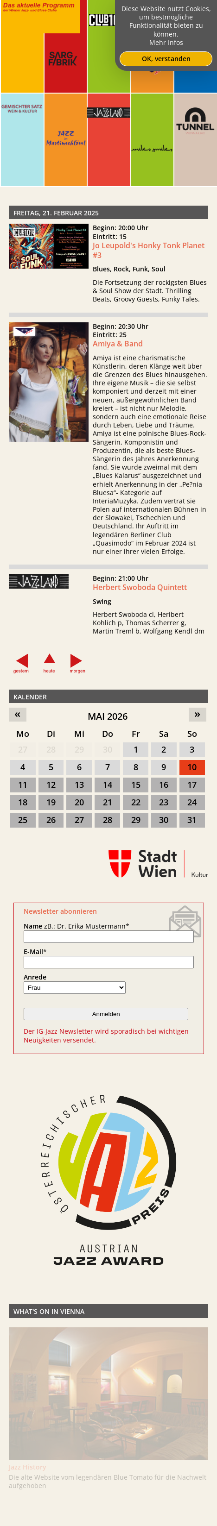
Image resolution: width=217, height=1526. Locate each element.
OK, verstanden (166, 58)
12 (51, 784)
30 (107, 749)
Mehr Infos (166, 42)
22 (135, 802)
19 (51, 802)
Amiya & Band (118, 371)
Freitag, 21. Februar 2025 (56, 212)
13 (79, 784)
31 (192, 819)
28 (51, 749)
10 (192, 766)
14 (107, 784)
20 (79, 802)
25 (22, 819)
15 (135, 784)
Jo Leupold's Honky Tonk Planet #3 (148, 250)
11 (22, 784)
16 (163, 784)
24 (192, 802)
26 (51, 819)
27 (22, 749)
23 (163, 802)
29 (79, 749)
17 (192, 784)
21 (107, 802)
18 (22, 802)
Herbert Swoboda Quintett (140, 614)
